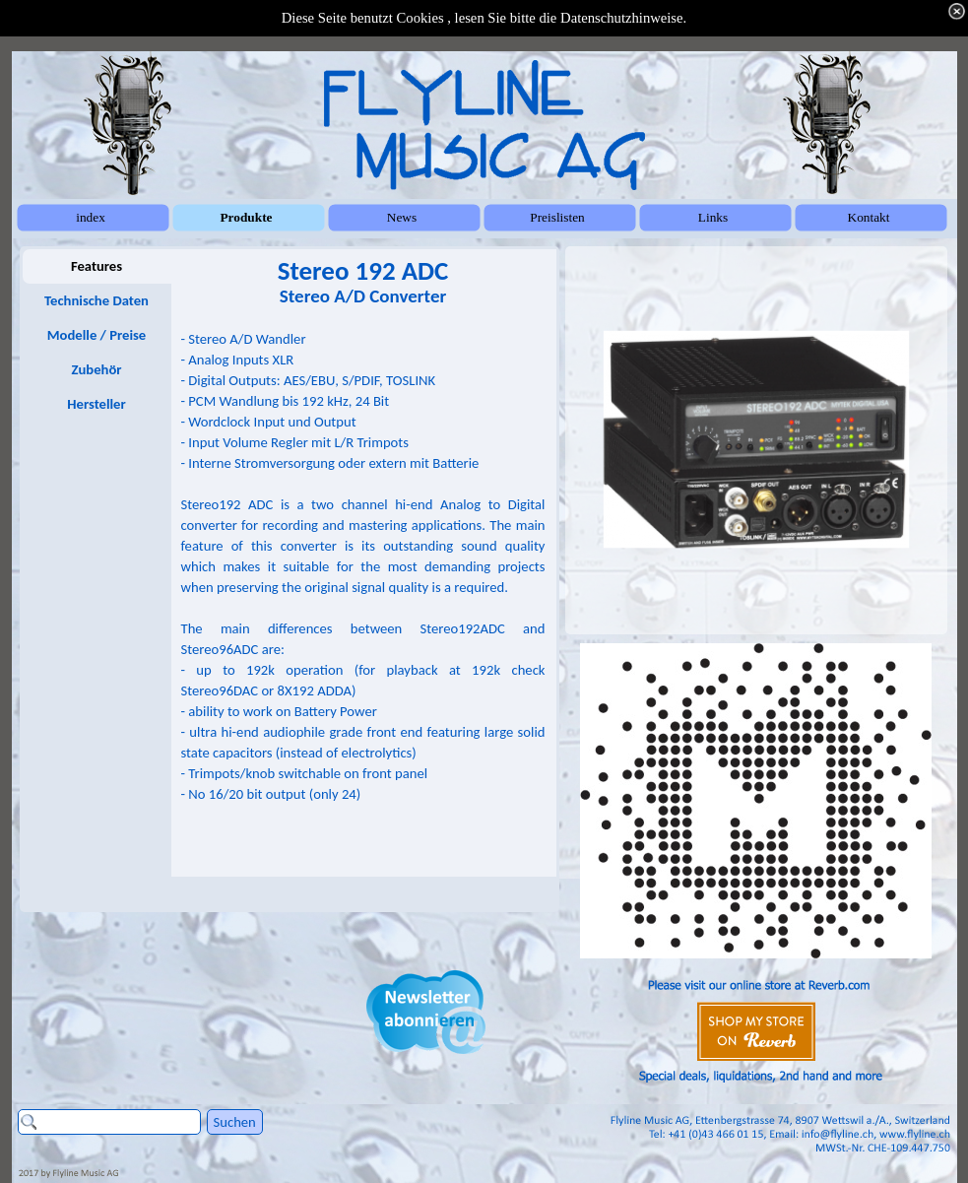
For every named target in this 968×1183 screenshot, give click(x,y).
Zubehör (96, 369)
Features (96, 266)
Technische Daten (96, 300)
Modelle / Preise (96, 335)
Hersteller (96, 404)
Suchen (235, 1122)
